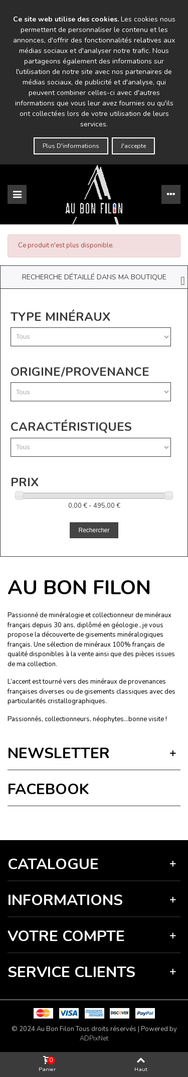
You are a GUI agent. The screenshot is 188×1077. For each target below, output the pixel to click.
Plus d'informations (71, 146)
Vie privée (83, 820)
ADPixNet (94, 1038)
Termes (108, 820)
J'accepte (133, 146)
